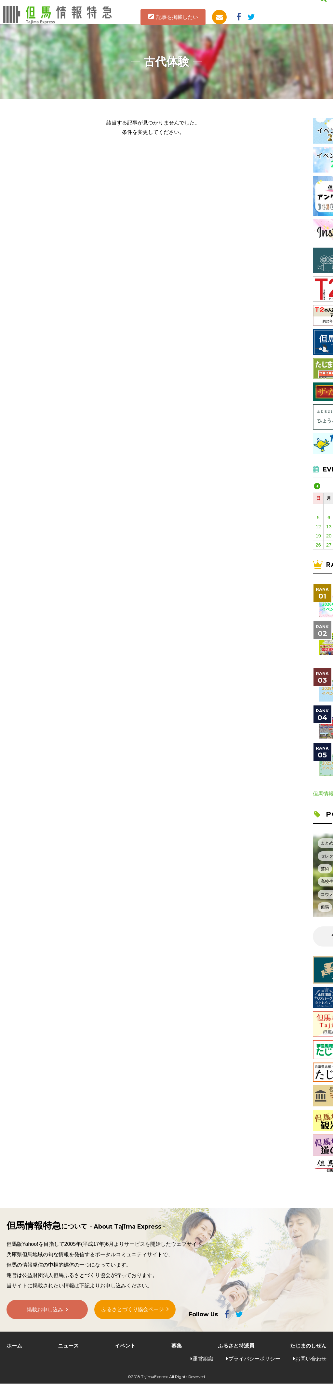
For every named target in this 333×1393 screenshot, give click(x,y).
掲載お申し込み (45, 1310)
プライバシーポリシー (254, 1358)
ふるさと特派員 (236, 1345)
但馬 (325, 907)
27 (329, 545)
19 (318, 535)
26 (318, 545)
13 (329, 526)
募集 (176, 1345)
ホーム (14, 1345)
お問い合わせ (310, 1358)
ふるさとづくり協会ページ (132, 1310)
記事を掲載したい (177, 17)
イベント (125, 1345)
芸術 (325, 868)
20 (329, 535)
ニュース (68, 1345)
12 (318, 526)
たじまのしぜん (308, 1345)
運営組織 (203, 1358)
